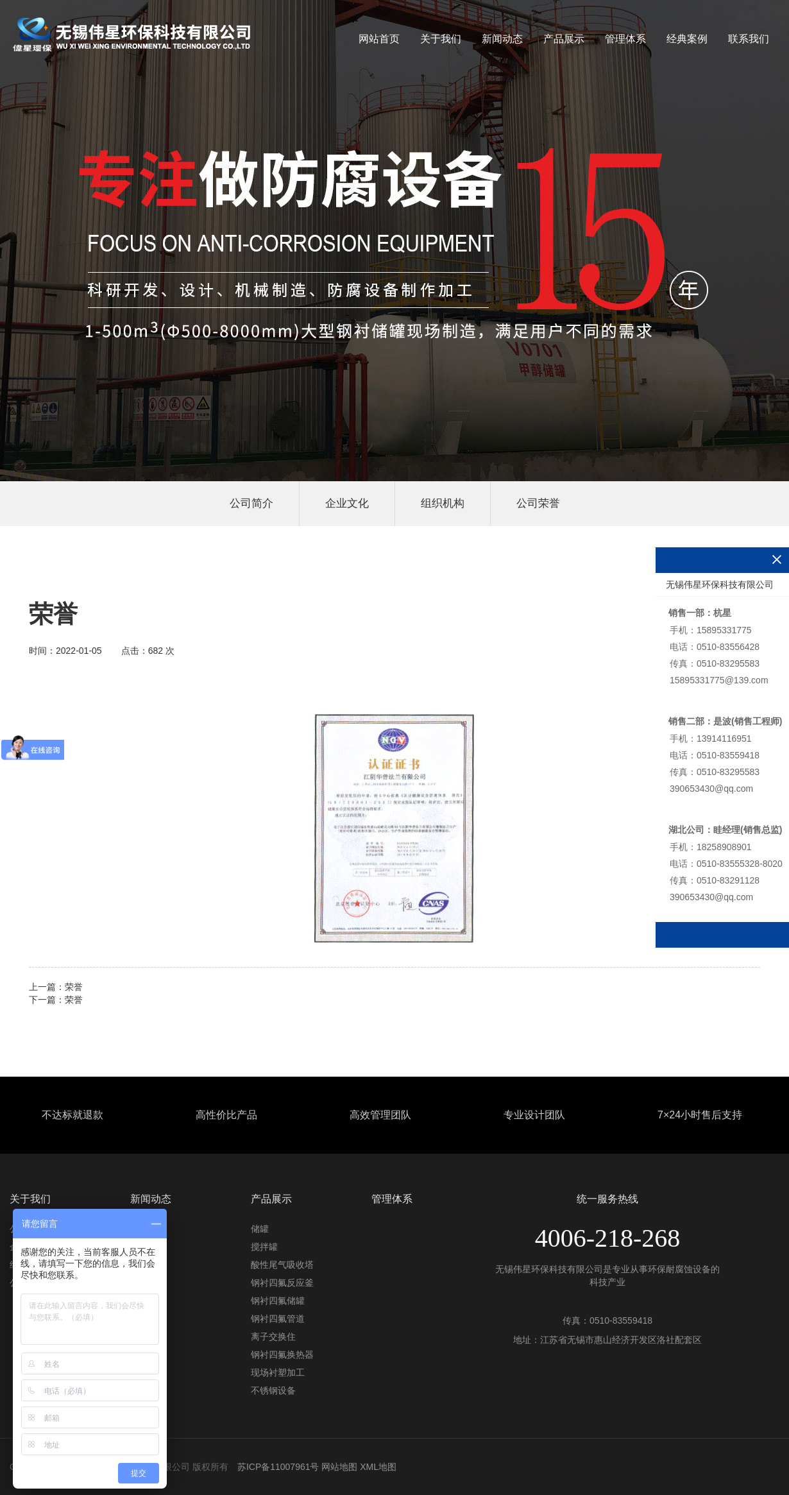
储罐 (260, 1229)
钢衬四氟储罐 (278, 1300)
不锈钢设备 (273, 1390)
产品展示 (563, 38)
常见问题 (148, 1265)
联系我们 (748, 38)
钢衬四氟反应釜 (282, 1282)
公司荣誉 (538, 503)
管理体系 (625, 38)
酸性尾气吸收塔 (282, 1265)
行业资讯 (148, 1247)
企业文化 (347, 503)
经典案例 (687, 38)
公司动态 (148, 1229)
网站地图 (339, 1467)
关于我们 (440, 38)
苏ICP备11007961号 (278, 1467)
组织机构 (442, 503)
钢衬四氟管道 (278, 1318)
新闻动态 (502, 38)
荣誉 (74, 987)
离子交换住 (273, 1336)
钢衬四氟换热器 (282, 1354)
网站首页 (379, 38)
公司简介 (251, 503)
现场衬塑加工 (278, 1372)
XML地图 (378, 1467)
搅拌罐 (264, 1247)
